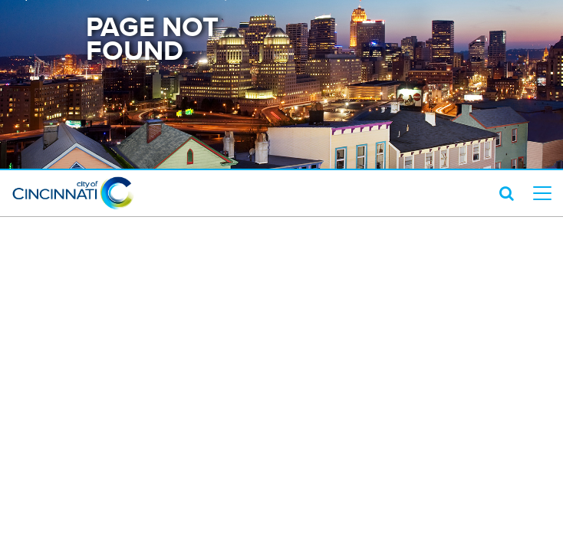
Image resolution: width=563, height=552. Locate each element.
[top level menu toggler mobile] (542, 193)
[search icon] (507, 193)
